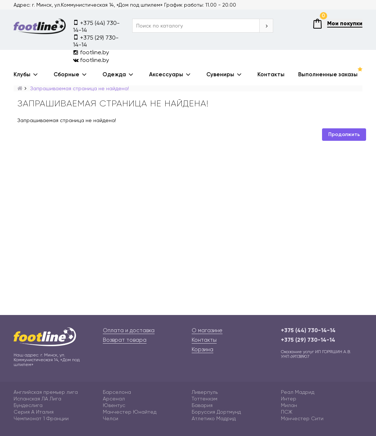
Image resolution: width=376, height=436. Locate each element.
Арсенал (114, 399)
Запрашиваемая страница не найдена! (79, 88)
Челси (110, 418)
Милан (289, 405)
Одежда (114, 74)
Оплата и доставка (129, 330)
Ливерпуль (205, 392)
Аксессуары (166, 74)
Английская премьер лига (46, 392)
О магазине (207, 330)
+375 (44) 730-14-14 (96, 26)
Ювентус (114, 405)
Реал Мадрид (297, 392)
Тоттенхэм (204, 399)
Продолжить (344, 134)
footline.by (91, 52)
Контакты (271, 74)
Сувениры (220, 74)
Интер (288, 399)
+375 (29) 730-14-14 (96, 40)
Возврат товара (125, 340)
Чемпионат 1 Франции (41, 418)
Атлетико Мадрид (214, 418)
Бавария (202, 405)
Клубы (22, 74)
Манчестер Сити (302, 418)
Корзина (202, 349)
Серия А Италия (34, 412)
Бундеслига (28, 405)
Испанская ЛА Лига (37, 399)
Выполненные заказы (328, 74)
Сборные (66, 74)
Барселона (117, 392)
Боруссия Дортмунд (216, 412)
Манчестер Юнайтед (129, 412)
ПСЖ (286, 412)
